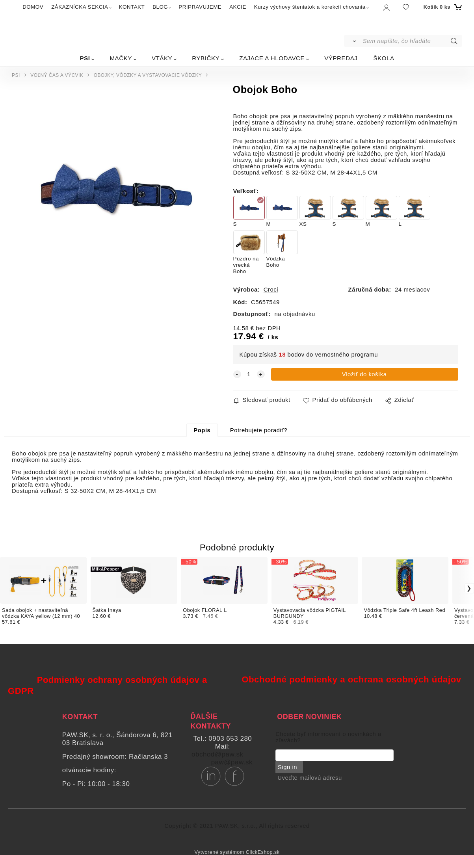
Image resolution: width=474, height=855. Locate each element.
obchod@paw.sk (217, 754)
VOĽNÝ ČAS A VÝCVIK (56, 75)
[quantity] (249, 374)
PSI (85, 58)
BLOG (160, 7)
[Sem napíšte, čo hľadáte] (411, 41)
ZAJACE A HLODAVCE (272, 58)
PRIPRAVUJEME (199, 7)
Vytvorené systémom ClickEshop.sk (236, 852)
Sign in (287, 767)
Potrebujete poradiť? (258, 430)
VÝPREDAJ (340, 58)
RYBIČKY (205, 58)
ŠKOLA (383, 58)
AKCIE (237, 7)
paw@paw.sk (232, 762)
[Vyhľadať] (353, 41)
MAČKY (121, 58)
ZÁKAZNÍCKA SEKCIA (79, 7)
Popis (201, 430)
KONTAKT (132, 7)
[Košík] (442, 7)
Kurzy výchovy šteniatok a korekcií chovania (310, 7)
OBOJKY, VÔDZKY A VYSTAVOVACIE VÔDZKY (148, 75)
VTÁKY (162, 58)
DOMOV (32, 7)
